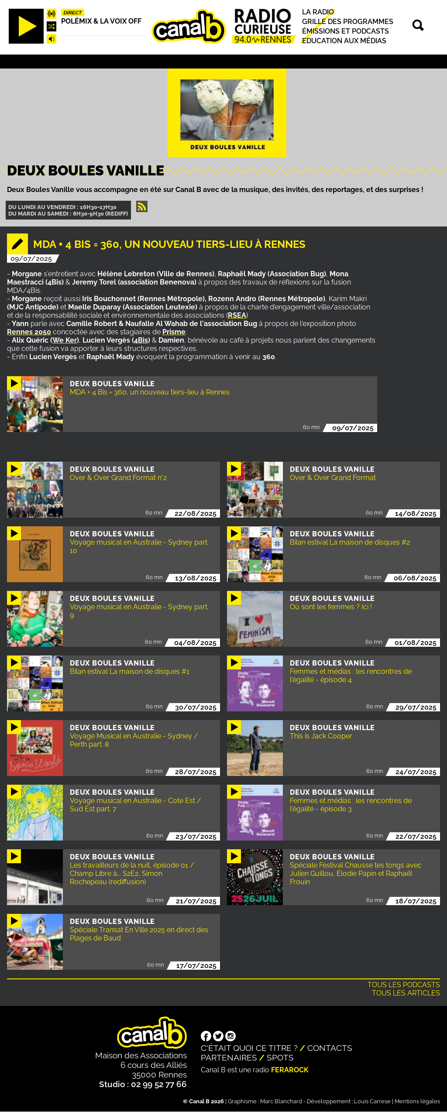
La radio (318, 12)
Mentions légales (417, 1101)
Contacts (329, 1048)
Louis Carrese (372, 1101)
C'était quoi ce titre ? (249, 1048)
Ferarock (290, 1070)
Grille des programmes (347, 21)
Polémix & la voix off (101, 21)
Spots (280, 1057)
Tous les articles (406, 993)
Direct (73, 12)
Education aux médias (344, 41)
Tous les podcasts (404, 985)
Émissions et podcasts (345, 31)
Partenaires (229, 1057)
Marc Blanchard (281, 1101)
